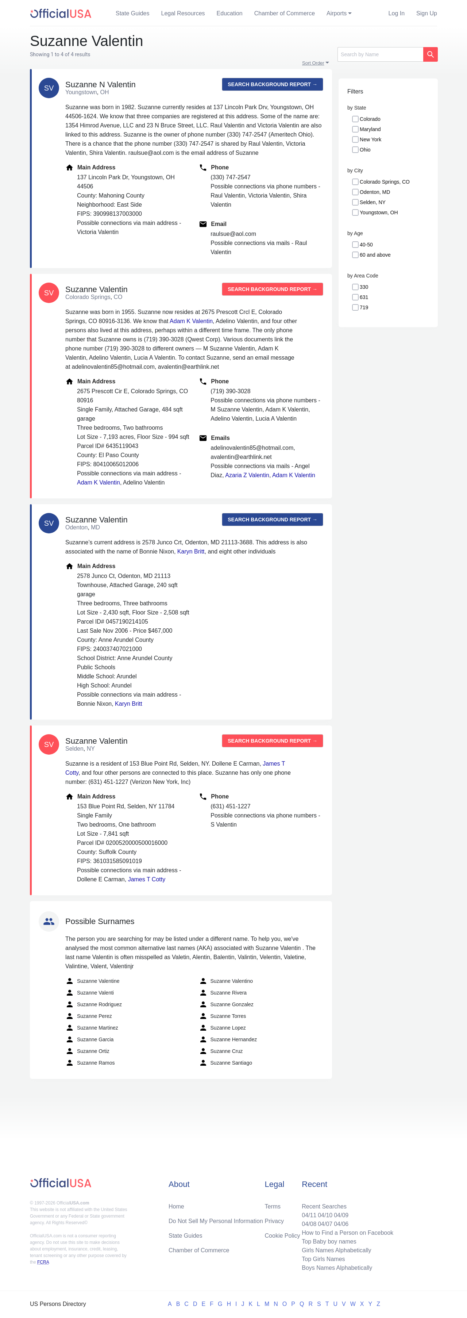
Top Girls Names (323, 1259)
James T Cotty (147, 879)
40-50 (366, 244)
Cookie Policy (282, 1236)
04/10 (325, 1215)
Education (230, 13)
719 (364, 307)
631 (364, 297)
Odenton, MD (375, 192)
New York (370, 139)
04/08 (309, 1224)
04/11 (309, 1215)
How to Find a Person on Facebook (347, 1233)
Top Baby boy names (329, 1241)
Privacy (274, 1221)
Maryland (370, 129)
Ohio (365, 149)
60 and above (375, 255)
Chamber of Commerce (284, 13)
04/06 (341, 1224)
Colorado (370, 119)
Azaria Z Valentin (247, 475)
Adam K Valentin (191, 321)
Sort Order (313, 63)
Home (176, 1206)
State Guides (133, 13)
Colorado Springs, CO (385, 182)
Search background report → (272, 84)
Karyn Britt (191, 551)
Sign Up (426, 13)
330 (364, 287)
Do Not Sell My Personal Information (216, 1221)
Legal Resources (183, 13)
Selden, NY (373, 202)
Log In (397, 13)
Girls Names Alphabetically (336, 1250)
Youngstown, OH (379, 212)
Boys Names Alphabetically (337, 1268)
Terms (273, 1206)
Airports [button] (337, 13)
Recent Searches (324, 1206)
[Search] (380, 54)
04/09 (341, 1215)
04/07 (325, 1224)
